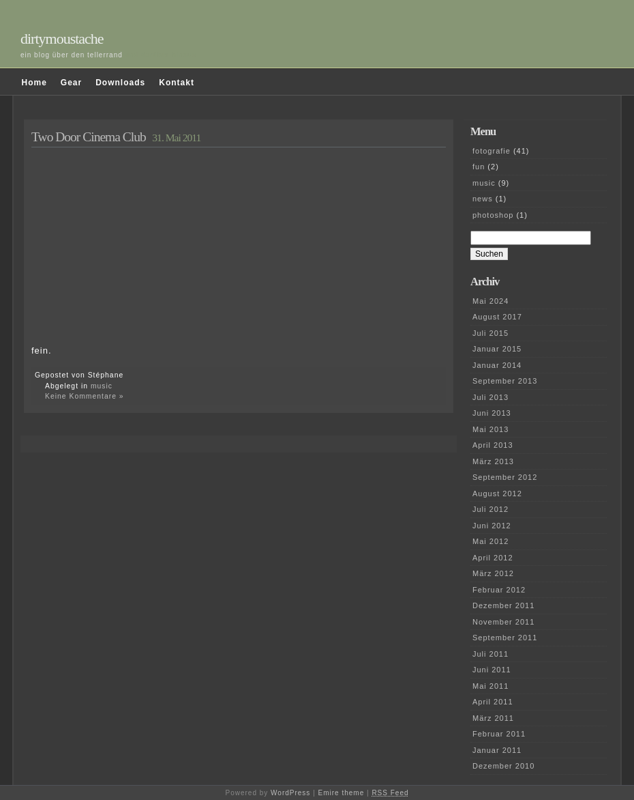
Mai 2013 (490, 429)
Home (34, 82)
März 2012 (493, 573)
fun (478, 166)
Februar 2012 (499, 590)
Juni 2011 (491, 670)
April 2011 (492, 702)
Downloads (120, 82)
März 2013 (493, 461)
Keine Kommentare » (84, 396)
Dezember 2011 (503, 605)
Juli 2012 (490, 509)
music (101, 386)
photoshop (492, 215)
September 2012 (504, 477)
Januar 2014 (497, 365)
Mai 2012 (490, 541)
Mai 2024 (490, 301)
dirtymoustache (62, 38)
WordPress (290, 793)
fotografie (491, 151)
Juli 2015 (490, 333)
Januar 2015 (497, 349)
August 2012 (497, 493)
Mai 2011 (490, 686)
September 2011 (504, 637)
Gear (71, 82)
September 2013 (504, 381)
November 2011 (503, 622)
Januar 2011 (497, 750)
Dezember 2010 (503, 766)
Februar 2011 (499, 734)
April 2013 (492, 445)
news (482, 199)
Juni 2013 (491, 413)
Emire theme (341, 793)
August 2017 (497, 317)
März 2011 (493, 718)
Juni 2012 (491, 526)
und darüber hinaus (160, 55)
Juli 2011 (490, 654)
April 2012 (492, 558)
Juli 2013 (490, 397)
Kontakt (176, 82)
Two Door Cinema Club (88, 137)
